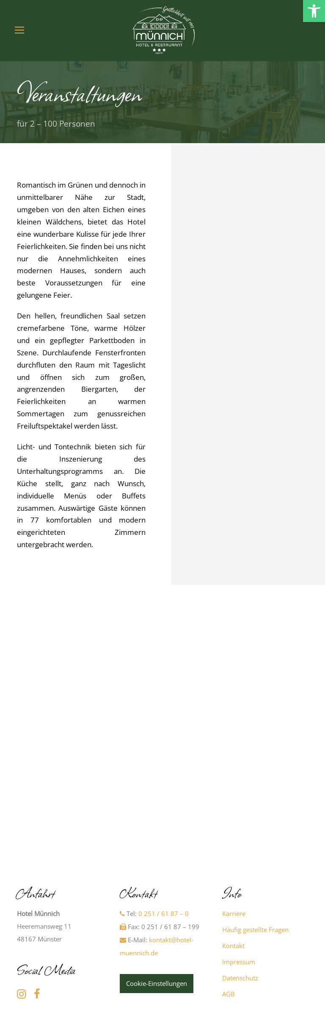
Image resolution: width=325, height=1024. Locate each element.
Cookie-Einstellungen (156, 983)
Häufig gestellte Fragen (255, 929)
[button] (314, 11)
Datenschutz (240, 978)
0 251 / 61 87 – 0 (163, 913)
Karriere (233, 913)
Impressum (238, 962)
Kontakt (233, 945)
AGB (228, 994)
